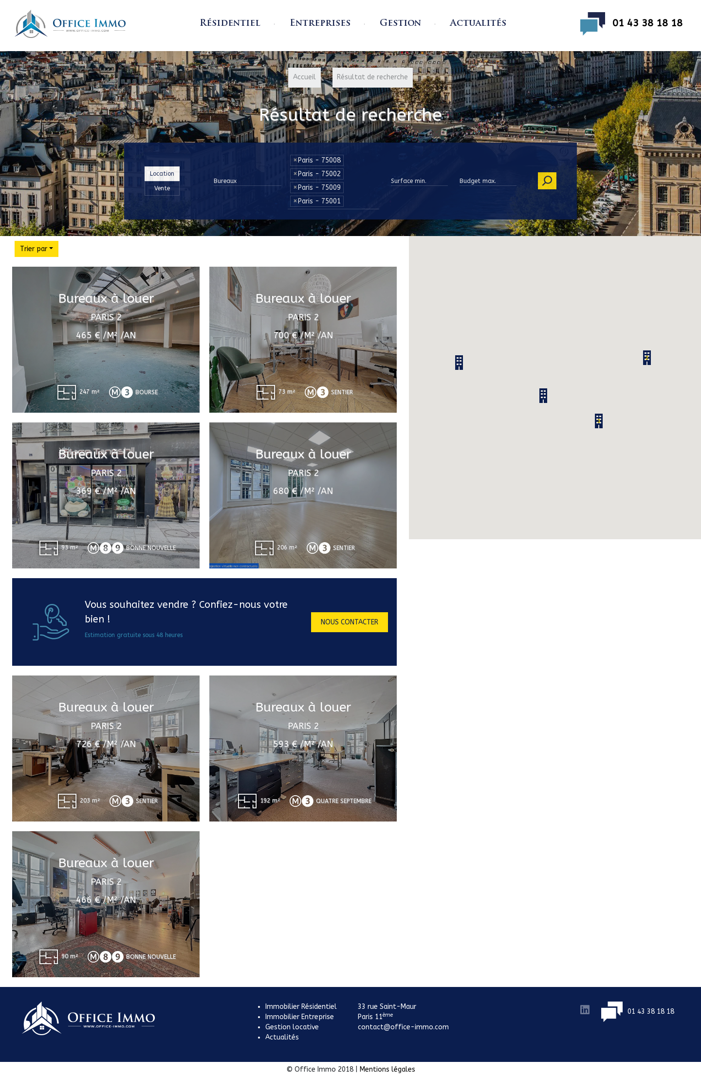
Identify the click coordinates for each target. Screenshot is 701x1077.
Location (162, 173)
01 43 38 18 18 (631, 24)
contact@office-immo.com (403, 1027)
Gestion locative (292, 1027)
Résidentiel (230, 23)
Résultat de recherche (372, 77)
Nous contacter (349, 622)
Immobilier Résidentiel (301, 1007)
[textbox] (348, 198)
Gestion (400, 23)
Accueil (304, 77)
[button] (543, 395)
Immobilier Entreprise (299, 1017)
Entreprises (320, 23)
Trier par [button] (33, 249)
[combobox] (333, 205)
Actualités (478, 23)
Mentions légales (387, 1069)
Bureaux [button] (225, 181)
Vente (162, 188)
